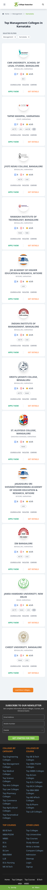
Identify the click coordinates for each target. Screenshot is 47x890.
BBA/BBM (7, 854)
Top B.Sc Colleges (34, 782)
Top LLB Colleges (34, 811)
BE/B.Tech (7, 830)
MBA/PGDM (8, 834)
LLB (4, 858)
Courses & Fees (15, 85)
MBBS (5, 838)
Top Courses (32, 838)
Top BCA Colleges (34, 786)
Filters (35, 887)
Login (28, 862)
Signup (29, 866)
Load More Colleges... (23, 690)
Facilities (25, 85)
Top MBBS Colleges (35, 771)
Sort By (12, 887)
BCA (5, 846)
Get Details (33, 91)
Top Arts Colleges (11, 785)
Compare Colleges (34, 850)
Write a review (32, 846)
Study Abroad (32, 842)
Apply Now (13, 91)
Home (5, 14)
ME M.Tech (8, 866)
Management (17, 14)
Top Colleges (32, 830)
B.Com (6, 850)
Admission (31, 854)
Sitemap (30, 858)
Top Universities (33, 834)
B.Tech (39, 879)
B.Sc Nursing (9, 862)
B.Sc (5, 842)
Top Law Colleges (11, 789)
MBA (20, 883)
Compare (33, 85)
